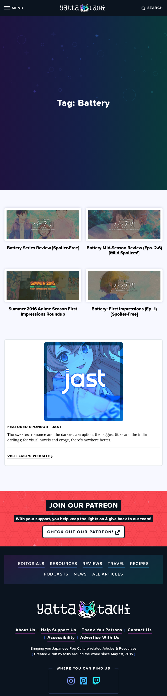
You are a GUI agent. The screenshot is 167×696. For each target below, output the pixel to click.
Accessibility (61, 637)
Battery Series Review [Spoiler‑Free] (43, 247)
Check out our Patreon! (83, 532)
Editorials (31, 564)
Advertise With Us (100, 637)
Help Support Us (58, 630)
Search (152, 7)
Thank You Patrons (102, 630)
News (80, 574)
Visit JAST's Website (30, 456)
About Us (25, 630)
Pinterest (83, 681)
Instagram (71, 681)
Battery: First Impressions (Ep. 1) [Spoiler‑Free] (124, 311)
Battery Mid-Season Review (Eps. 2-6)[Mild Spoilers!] (124, 250)
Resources (63, 564)
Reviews (93, 564)
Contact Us (140, 630)
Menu (13, 7)
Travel (116, 564)
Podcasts (56, 574)
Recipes (139, 564)
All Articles (107, 574)
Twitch (96, 681)
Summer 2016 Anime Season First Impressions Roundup (43, 311)
